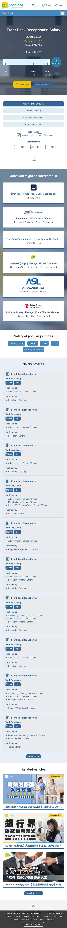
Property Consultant (33, 351)
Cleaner (32, 345)
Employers (48, 135)
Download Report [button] (43, 84)
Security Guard (17, 345)
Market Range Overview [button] (33, 103)
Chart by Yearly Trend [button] (33, 124)
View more (33, 758)
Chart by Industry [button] (33, 110)
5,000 (38, 147)
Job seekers (27, 135)
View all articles (33, 895)
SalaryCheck (7, 13)
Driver (44, 345)
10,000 (23, 147)
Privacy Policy (42, 916)
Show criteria (33, 52)
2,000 (53, 147)
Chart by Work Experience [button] (33, 117)
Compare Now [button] (22, 84)
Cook (55, 345)
